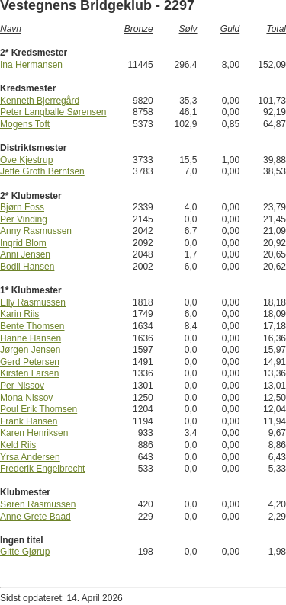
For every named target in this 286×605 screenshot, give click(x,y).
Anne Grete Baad (35, 516)
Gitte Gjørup (25, 551)
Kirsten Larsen (29, 373)
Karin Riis (19, 314)
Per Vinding (23, 219)
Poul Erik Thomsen (38, 409)
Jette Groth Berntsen (42, 171)
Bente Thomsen (32, 326)
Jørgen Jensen (30, 349)
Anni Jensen (25, 254)
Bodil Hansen (27, 266)
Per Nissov (22, 385)
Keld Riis (18, 445)
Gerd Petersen (29, 362)
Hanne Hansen (30, 338)
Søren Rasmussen (38, 504)
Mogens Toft (25, 124)
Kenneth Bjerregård (39, 100)
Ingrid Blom (23, 243)
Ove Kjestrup (26, 160)
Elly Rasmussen (33, 302)
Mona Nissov (26, 397)
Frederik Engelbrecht (42, 468)
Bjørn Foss (22, 207)
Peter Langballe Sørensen (53, 112)
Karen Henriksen (34, 432)
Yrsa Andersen (30, 457)
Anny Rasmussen (36, 231)
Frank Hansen (28, 421)
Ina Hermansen (31, 64)
